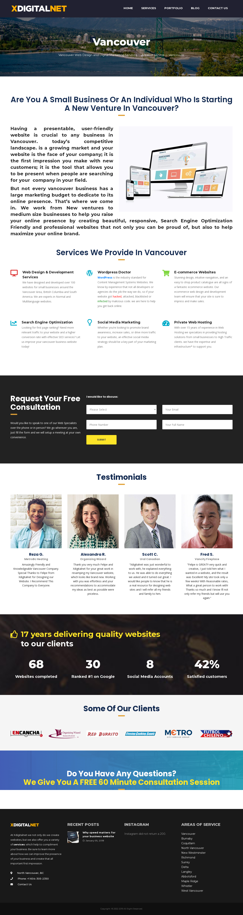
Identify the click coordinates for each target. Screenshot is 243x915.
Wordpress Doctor (114, 272)
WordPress (105, 277)
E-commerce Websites (195, 272)
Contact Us (25, 884)
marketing (37, 195)
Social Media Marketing (119, 322)
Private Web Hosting (193, 322)
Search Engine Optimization (197, 220)
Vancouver (188, 834)
